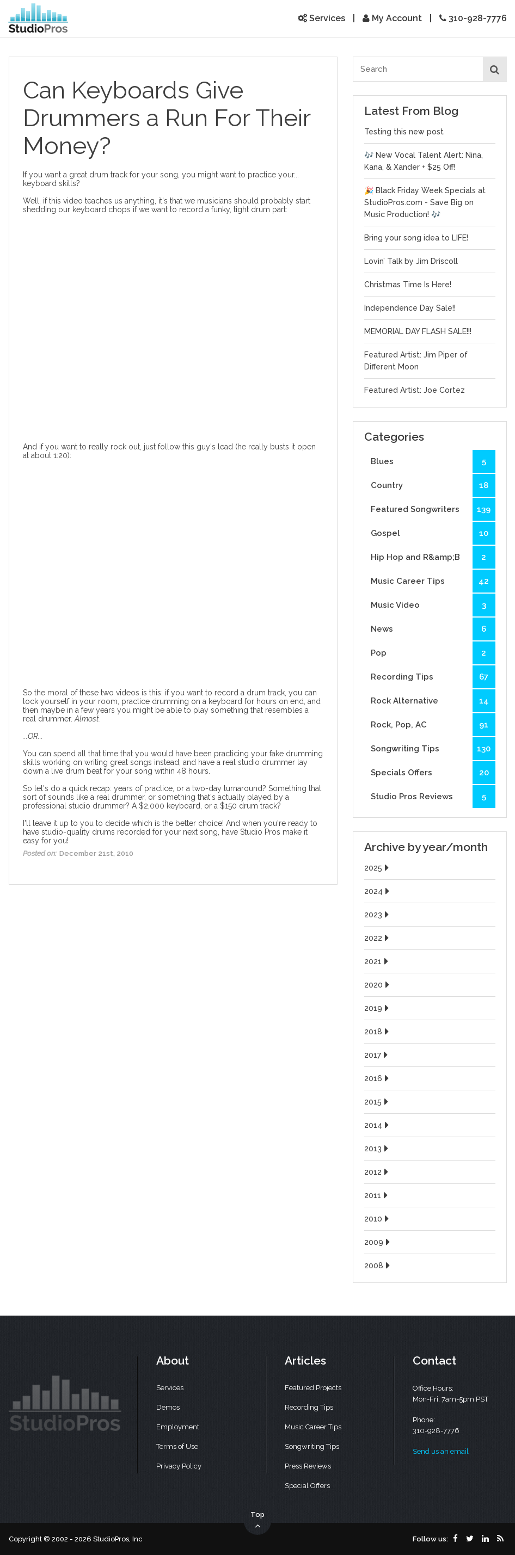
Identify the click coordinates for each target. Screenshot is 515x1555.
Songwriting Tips (433, 748)
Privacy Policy (178, 1466)
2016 (377, 1078)
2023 (377, 914)
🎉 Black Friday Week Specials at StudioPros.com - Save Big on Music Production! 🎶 (425, 202)
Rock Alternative (433, 700)
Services (321, 18)
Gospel (433, 533)
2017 (377, 1055)
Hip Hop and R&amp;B (433, 557)
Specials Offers (433, 772)
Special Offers (307, 1486)
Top (257, 1520)
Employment (177, 1427)
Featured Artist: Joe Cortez (414, 390)
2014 (377, 1125)
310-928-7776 (473, 18)
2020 (378, 984)
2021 (377, 961)
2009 (378, 1242)
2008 (378, 1265)
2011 (377, 1195)
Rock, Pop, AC (433, 724)
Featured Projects (313, 1388)
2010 (377, 1218)
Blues (433, 461)
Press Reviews (308, 1466)
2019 (377, 1008)
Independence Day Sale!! (410, 308)
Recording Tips (433, 676)
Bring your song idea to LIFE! (416, 237)
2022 (377, 938)
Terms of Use (177, 1446)
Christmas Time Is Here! (407, 284)
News (433, 629)
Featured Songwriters (433, 509)
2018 (377, 1031)
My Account (392, 18)
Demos (168, 1407)
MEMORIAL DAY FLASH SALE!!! (417, 331)
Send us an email (441, 1451)
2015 (377, 1101)
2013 (377, 1148)
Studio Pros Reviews (433, 796)
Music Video (433, 605)
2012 (377, 1172)
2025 (377, 867)
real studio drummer (259, 762)
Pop (433, 652)
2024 (378, 891)
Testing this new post (404, 131)
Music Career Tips (433, 581)
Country (433, 485)
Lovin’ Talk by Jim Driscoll (411, 261)
